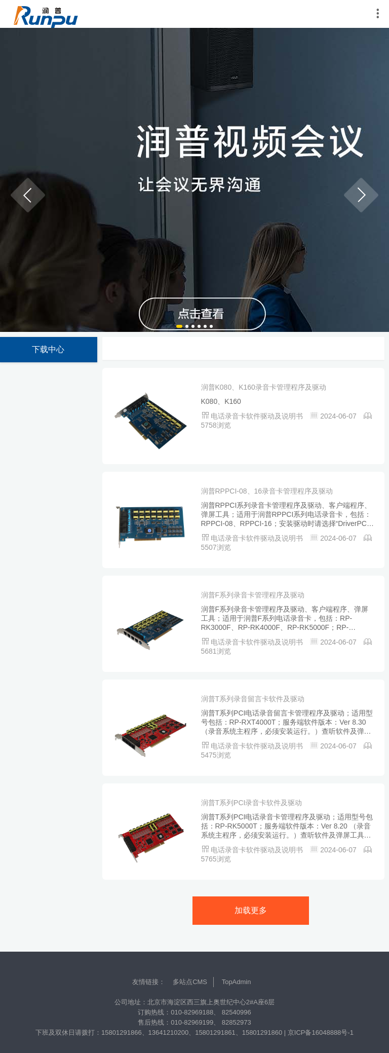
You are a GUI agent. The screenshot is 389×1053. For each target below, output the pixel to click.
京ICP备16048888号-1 (321, 1032)
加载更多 (251, 910)
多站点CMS (190, 982)
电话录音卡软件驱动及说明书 (258, 416)
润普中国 (46, 14)
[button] (28, 195)
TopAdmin (236, 982)
